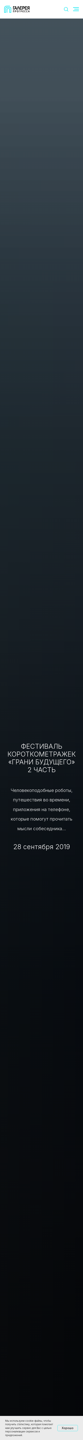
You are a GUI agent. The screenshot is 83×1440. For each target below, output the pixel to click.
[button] (66, 9)
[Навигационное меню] (76, 9)
